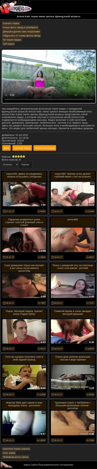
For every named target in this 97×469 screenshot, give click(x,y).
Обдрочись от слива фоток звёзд (21, 35)
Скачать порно (11, 23)
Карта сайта (31, 464)
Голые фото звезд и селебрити (20, 27)
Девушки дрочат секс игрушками (21, 31)
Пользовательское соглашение (55, 464)
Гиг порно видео (12, 39)
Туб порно (8, 43)
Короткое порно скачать (16, 448)
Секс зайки (9, 452)
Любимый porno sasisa (15, 457)
